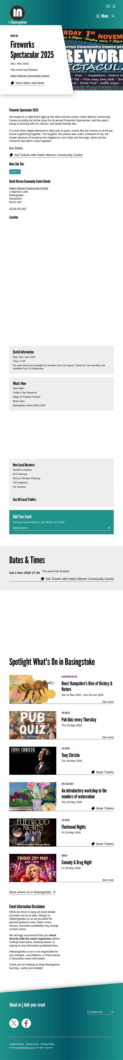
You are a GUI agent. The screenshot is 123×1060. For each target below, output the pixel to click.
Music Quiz (19, 401)
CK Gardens (19, 487)
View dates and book (30, 83)
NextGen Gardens (22, 470)
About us (15, 1004)
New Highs (18, 388)
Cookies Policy (16, 1044)
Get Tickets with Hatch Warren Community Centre (48, 155)
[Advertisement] (61, 312)
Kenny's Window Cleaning (26, 478)
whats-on (14, 35)
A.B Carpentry (20, 482)
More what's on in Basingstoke (30, 892)
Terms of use (32, 1044)
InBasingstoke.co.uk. (25, 1047)
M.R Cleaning (20, 474)
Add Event (20, 528)
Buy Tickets (16, 147)
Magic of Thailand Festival (26, 397)
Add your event (34, 1004)
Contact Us (95, 1012)
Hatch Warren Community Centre (29, 75)
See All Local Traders (24, 499)
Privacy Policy (48, 1044)
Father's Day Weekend (25, 392)
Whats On (14, 172)
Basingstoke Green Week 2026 (29, 405)
